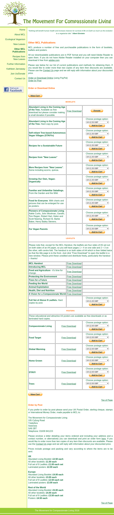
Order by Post (34, 81)
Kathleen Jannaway (15, 69)
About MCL (19, 34)
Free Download (74, 111)
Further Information (16, 64)
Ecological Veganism (15, 39)
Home (22, 30)
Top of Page (107, 400)
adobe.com (54, 60)
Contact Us (20, 78)
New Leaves (19, 44)
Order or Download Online (40, 78)
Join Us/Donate (18, 74)
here (104, 439)
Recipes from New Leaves (19, 57)
